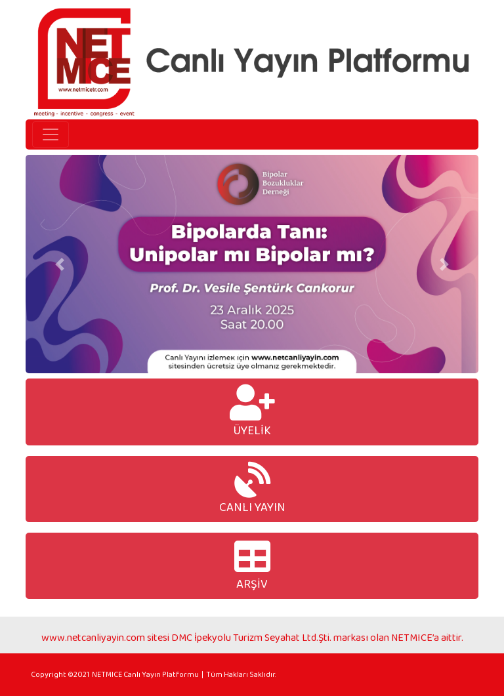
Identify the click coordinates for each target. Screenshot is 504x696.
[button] (60, 264)
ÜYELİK (252, 411)
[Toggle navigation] (50, 134)
